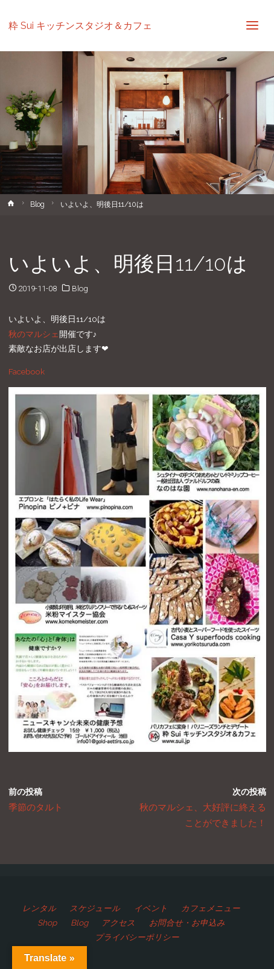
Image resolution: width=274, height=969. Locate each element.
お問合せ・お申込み (187, 922)
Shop (47, 922)
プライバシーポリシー (137, 937)
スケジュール (94, 908)
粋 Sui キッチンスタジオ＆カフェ (80, 25)
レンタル (39, 908)
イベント (151, 908)
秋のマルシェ (33, 334)
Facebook (26, 371)
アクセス (118, 922)
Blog (37, 204)
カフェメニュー (210, 908)
